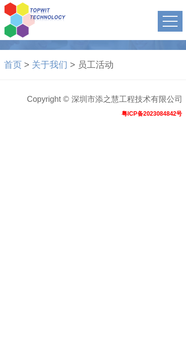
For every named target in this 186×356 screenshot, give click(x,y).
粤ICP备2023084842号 (152, 113)
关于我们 (49, 65)
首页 (13, 65)
